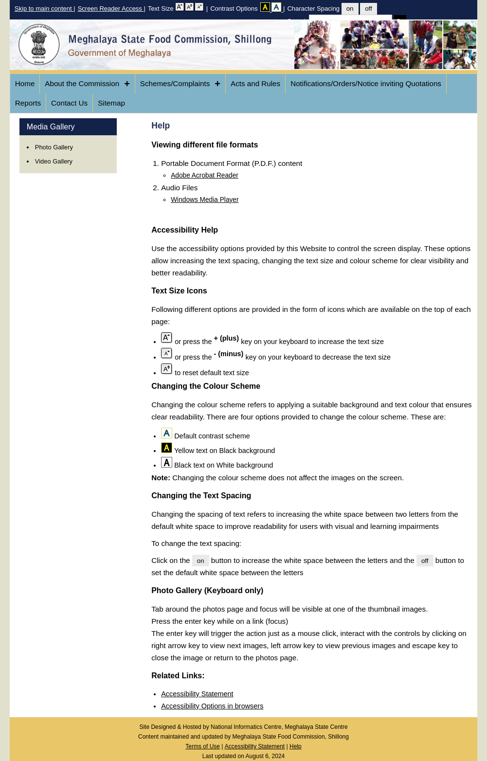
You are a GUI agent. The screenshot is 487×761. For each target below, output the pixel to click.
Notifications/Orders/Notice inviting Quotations (365, 83)
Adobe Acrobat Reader (204, 175)
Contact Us (69, 103)
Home (25, 83)
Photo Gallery (54, 147)
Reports (28, 103)
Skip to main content (44, 8)
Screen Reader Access (111, 8)
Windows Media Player (204, 199)
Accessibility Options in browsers (212, 706)
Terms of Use (202, 746)
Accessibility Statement (197, 694)
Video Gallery (53, 161)
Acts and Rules (255, 83)
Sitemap (111, 103)
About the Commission (87, 83)
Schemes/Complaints (180, 83)
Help (295, 746)
